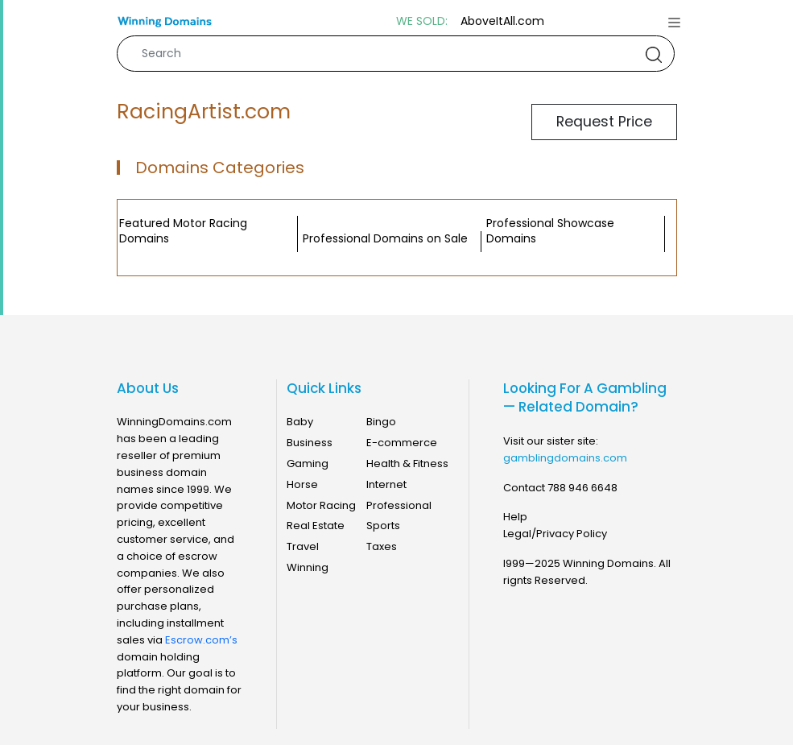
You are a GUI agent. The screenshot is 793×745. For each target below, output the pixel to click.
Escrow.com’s (201, 640)
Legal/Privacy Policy (555, 533)
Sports (383, 525)
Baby (300, 421)
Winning (307, 567)
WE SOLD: (422, 21)
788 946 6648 (582, 487)
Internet (386, 484)
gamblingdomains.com (565, 458)
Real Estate (316, 525)
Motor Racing (321, 505)
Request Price (604, 121)
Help (515, 516)
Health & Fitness (407, 463)
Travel (303, 546)
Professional (399, 505)
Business (309, 442)
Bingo (381, 421)
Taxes (381, 546)
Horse (302, 484)
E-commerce (401, 442)
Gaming (307, 463)
